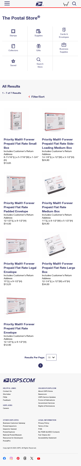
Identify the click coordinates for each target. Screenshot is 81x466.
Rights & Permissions (46, 406)
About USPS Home (45, 391)
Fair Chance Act (44, 435)
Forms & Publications (46, 400)
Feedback (7, 400)
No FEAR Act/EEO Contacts (49, 432)
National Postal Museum (12, 435)
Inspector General (10, 429)
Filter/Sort (37, 96)
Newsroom (42, 394)
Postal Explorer (9, 432)
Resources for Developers (13, 438)
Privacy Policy (43, 423)
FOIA (40, 429)
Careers (6, 408)
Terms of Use (43, 426)
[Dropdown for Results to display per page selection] (51, 357)
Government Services (46, 403)
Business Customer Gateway (14, 423)
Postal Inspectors (10, 426)
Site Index (7, 394)
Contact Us (7, 391)
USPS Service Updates (47, 397)
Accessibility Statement (47, 438)
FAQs (5, 397)
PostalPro (7, 441)
